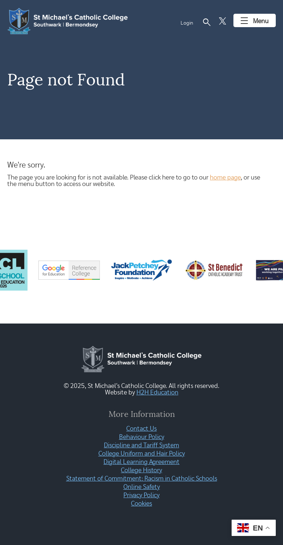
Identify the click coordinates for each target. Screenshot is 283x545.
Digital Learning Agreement (141, 462)
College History (141, 470)
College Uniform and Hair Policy (141, 454)
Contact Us (141, 429)
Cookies (141, 503)
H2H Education (157, 392)
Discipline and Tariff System (141, 445)
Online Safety (141, 487)
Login (187, 23)
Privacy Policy (141, 495)
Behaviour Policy (141, 437)
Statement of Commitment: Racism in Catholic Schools (141, 479)
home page (225, 177)
